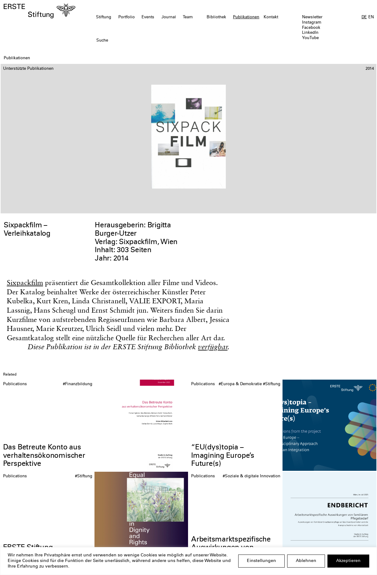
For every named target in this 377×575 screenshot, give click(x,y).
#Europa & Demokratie (240, 384)
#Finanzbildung (77, 384)
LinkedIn (310, 33)
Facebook (311, 28)
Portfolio (126, 17)
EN (371, 17)
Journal (168, 17)
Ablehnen (306, 561)
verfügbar (212, 346)
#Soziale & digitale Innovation (251, 476)
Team (188, 17)
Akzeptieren (348, 561)
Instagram (311, 22)
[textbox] (158, 40)
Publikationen (246, 17)
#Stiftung (271, 384)
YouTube (310, 38)
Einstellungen (261, 561)
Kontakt (271, 17)
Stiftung (103, 17)
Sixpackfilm (25, 282)
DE (364, 17)
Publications (15, 384)
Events (148, 17)
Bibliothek (216, 17)
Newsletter (312, 17)
